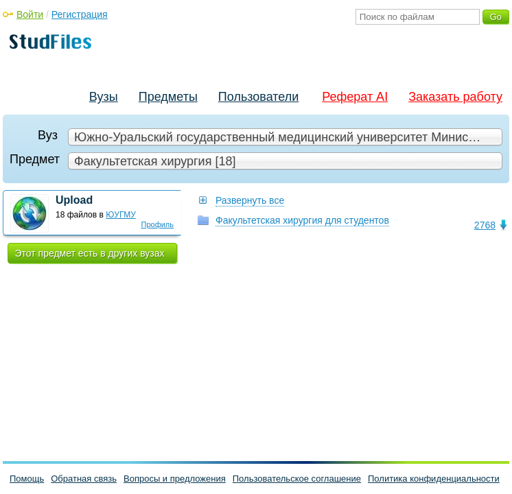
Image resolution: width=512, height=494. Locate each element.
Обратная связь (84, 478)
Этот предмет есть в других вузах (90, 253)
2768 (485, 225)
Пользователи (258, 97)
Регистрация (79, 14)
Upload (74, 200)
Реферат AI (355, 97)
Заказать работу (455, 97)
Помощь (27, 478)
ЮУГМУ (121, 215)
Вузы (103, 97)
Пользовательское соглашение (297, 478)
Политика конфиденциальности (434, 478)
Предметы (168, 97)
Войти (29, 14)
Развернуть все (250, 200)
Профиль (157, 224)
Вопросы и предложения (175, 478)
